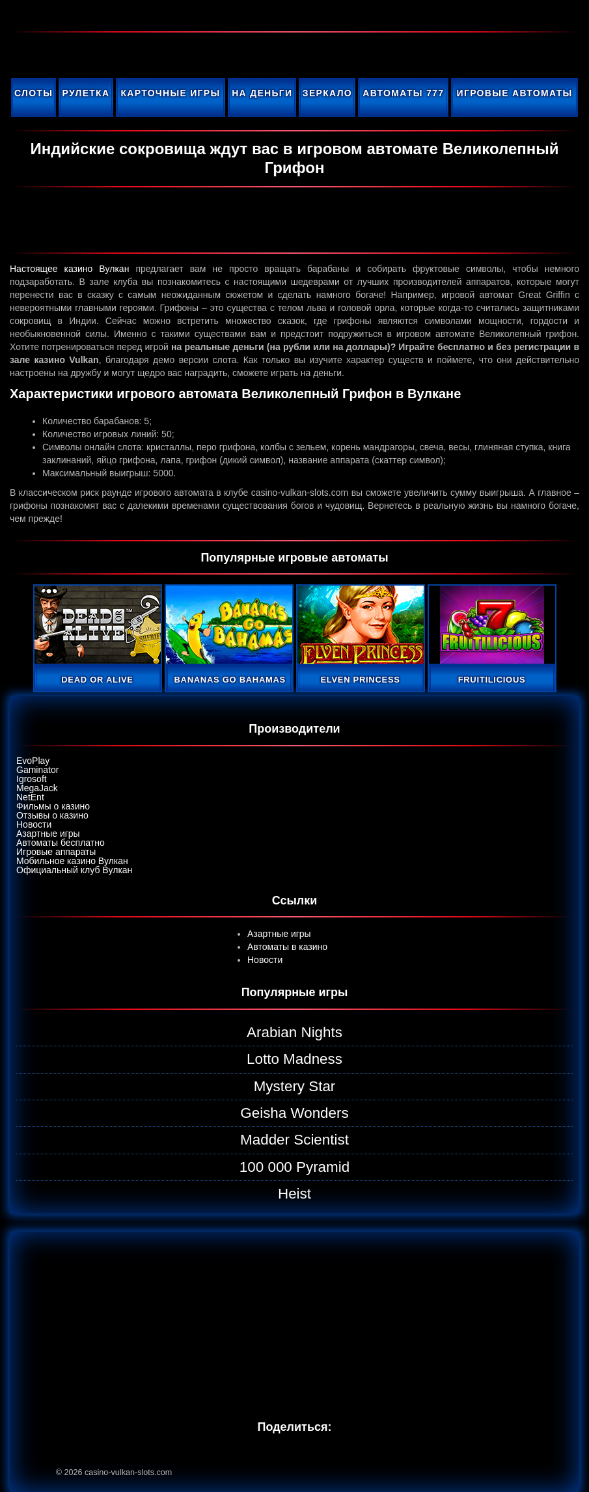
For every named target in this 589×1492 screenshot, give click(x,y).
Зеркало (327, 93)
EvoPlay (32, 760)
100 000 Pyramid (294, 1167)
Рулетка (86, 93)
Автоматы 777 (403, 93)
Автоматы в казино (287, 947)
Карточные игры (170, 93)
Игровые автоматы (515, 93)
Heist (294, 1194)
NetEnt (30, 797)
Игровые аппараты (56, 852)
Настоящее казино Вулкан (69, 269)
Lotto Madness (294, 1059)
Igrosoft (31, 779)
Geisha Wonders (294, 1113)
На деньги (262, 93)
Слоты (33, 93)
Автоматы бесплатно (60, 842)
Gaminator (37, 770)
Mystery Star (295, 1086)
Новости (33, 824)
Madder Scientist (294, 1140)
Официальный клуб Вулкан (74, 870)
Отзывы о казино (52, 815)
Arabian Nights (294, 1032)
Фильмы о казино (53, 806)
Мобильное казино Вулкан (72, 861)
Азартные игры (48, 833)
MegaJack (37, 788)
